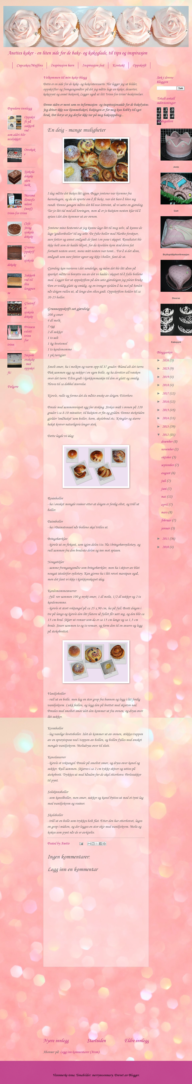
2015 (165, 410)
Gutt (176, 211)
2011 (165, 539)
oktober (166, 457)
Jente (176, 167)
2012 (165, 435)
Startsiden (96, 1041)
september (168, 465)
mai (164, 497)
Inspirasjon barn (62, 65)
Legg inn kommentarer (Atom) (79, 1052)
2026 (165, 360)
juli (164, 481)
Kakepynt (176, 342)
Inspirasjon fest (93, 65)
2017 (165, 394)
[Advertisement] (96, 1002)
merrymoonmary (102, 1075)
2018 (165, 385)
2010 (165, 547)
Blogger (133, 1075)
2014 (165, 418)
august (166, 473)
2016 (165, 402)
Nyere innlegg (56, 1041)
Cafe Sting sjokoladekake (29, 230)
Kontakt (118, 65)
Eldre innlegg (136, 1041)
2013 (165, 427)
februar (166, 520)
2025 (165, 369)
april (164, 505)
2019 (165, 377)
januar (166, 528)
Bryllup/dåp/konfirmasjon (176, 254)
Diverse (176, 298)
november (167, 449)
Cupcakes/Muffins (30, 65)
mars (164, 512)
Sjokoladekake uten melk (29, 178)
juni (164, 489)
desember (167, 442)
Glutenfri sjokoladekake (29, 310)
